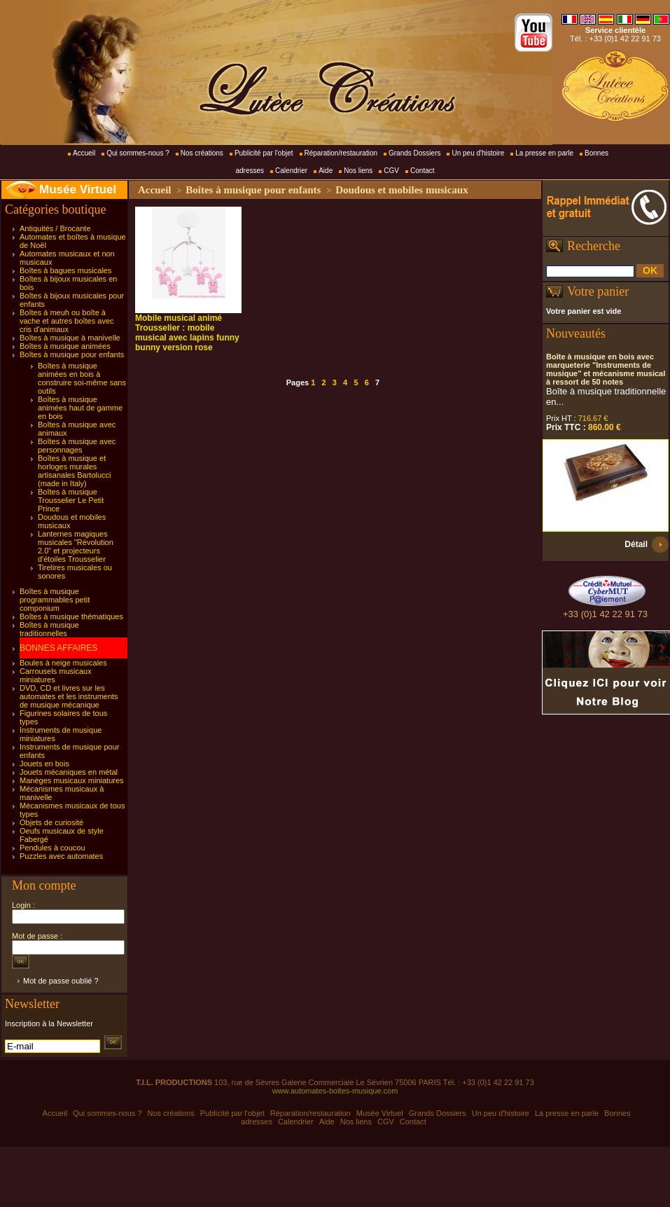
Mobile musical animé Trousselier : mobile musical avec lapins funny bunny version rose (187, 332)
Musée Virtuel (77, 189)
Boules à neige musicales (63, 662)
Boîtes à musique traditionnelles (49, 629)
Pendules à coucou (52, 847)
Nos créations (202, 153)
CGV (391, 170)
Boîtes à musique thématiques (71, 616)
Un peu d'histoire (478, 153)
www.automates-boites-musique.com (335, 1091)
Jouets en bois (44, 763)
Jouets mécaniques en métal (69, 772)
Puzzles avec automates (61, 856)
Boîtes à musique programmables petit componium (55, 599)
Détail (636, 544)
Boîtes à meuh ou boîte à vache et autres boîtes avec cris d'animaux (67, 320)
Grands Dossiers (414, 153)
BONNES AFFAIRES (58, 648)
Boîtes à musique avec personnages (77, 445)
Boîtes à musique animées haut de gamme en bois (80, 407)
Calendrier (291, 170)
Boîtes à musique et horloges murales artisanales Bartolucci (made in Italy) (74, 471)
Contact (422, 170)
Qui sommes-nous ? (137, 153)
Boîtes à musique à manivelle (70, 337)
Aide (326, 170)
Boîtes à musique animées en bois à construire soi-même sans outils (82, 378)
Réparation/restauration (341, 153)
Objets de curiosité (51, 822)
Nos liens (358, 170)
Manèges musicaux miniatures (72, 780)
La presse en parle (544, 153)
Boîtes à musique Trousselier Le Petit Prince (71, 500)
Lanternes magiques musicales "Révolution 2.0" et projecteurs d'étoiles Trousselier (75, 546)
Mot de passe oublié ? (61, 981)
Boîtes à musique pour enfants (72, 354)
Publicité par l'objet (264, 153)
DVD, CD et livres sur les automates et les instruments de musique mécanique (69, 696)
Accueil (84, 153)
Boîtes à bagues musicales (65, 270)
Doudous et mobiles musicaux (401, 189)
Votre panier (598, 291)
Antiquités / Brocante (55, 228)
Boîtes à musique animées (65, 346)
